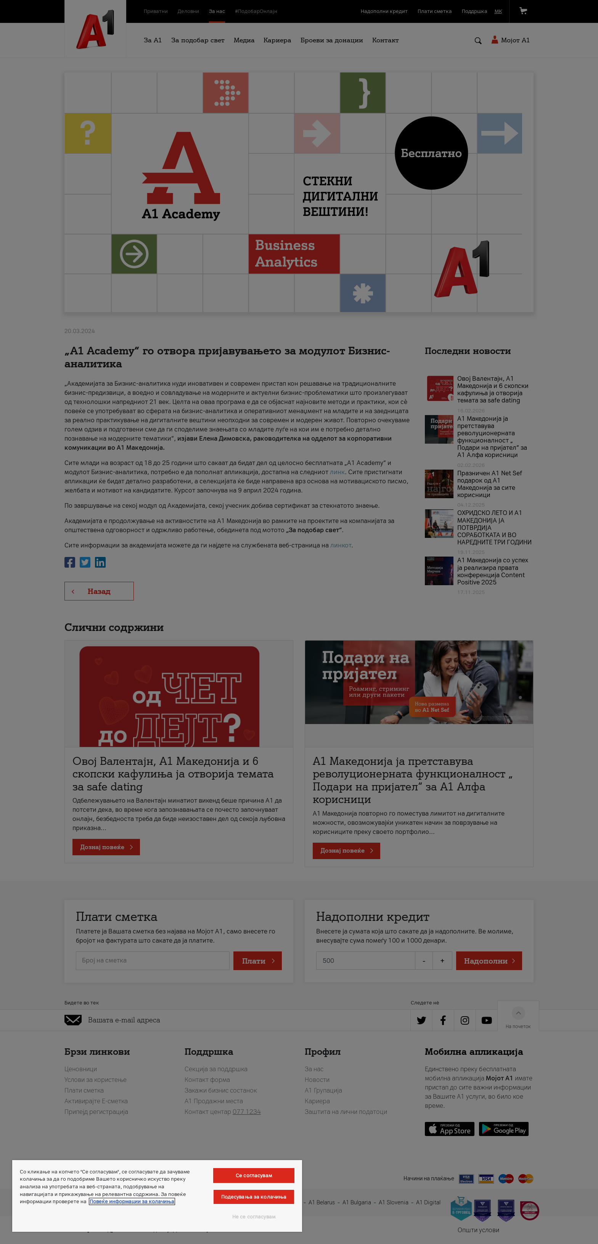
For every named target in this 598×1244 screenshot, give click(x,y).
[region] (157, 1196)
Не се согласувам (253, 1217)
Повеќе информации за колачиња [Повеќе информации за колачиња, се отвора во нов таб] (132, 1201)
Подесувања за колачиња (254, 1197)
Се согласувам (254, 1175)
